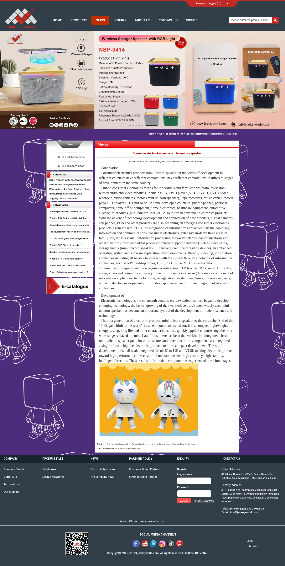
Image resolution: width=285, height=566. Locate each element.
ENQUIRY (183, 459)
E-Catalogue (49, 469)
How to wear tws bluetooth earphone (67, 265)
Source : (145, 161)
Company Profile (14, 469)
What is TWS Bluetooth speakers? (65, 245)
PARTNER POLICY (140, 459)
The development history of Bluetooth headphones (73, 231)
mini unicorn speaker (161, 173)
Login (184, 500)
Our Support (11, 492)
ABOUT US (142, 20)
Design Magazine (53, 477)
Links (250, 541)
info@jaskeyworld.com (244, 512)
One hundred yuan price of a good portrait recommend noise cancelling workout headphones (152, 444)
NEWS (100, 20)
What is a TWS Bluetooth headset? (66, 258)
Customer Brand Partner (144, 469)
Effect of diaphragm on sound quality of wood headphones (77, 272)
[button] (130, 125)
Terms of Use (12, 484)
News (159, 133)
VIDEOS (191, 20)
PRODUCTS (78, 20)
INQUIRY (119, 20)
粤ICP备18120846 (196, 553)
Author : (132, 161)
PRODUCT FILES (52, 459)
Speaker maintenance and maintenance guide (72, 252)
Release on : (178, 161)
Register (182, 469)
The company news (173, 133)
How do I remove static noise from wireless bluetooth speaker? (79, 225)
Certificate (10, 477)
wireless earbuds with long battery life (121, 448)
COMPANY (11, 459)
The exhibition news (73, 157)
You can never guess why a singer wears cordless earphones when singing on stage (89, 238)
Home (151, 133)
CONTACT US (168, 20)
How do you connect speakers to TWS (67, 211)
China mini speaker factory (147, 521)
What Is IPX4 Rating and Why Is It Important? (71, 218)
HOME (57, 20)
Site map (252, 546)
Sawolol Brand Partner (143, 477)
